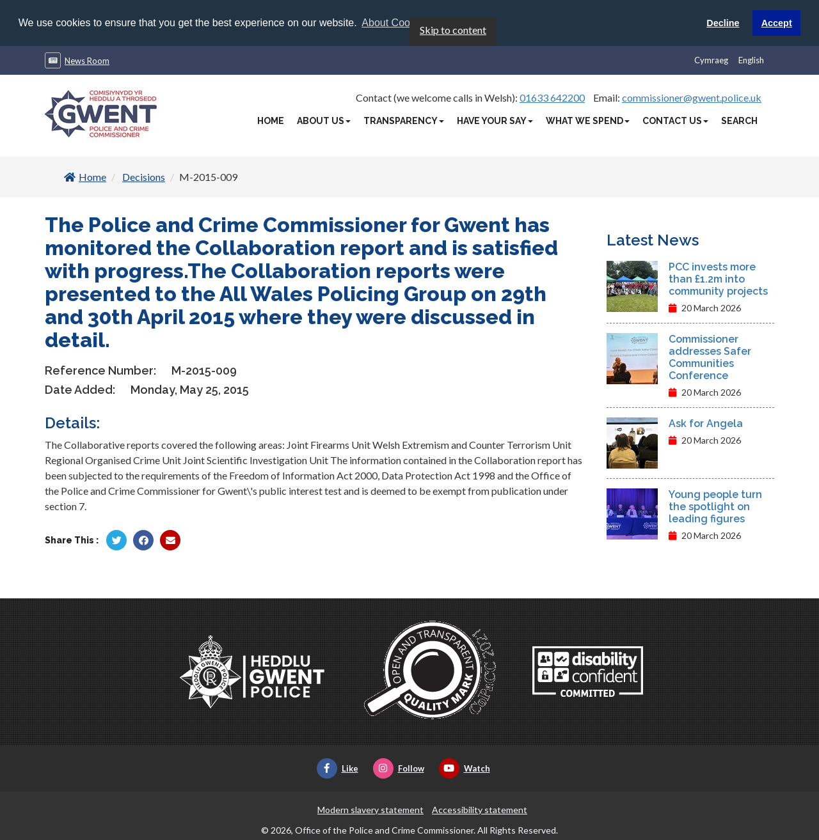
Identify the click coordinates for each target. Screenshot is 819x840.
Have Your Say (495, 120)
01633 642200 (552, 97)
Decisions (143, 176)
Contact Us (675, 120)
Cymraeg (711, 59)
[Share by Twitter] (116, 539)
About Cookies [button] (395, 22)
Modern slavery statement (370, 809)
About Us (324, 120)
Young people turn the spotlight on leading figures (715, 506)
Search (739, 120)
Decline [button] (722, 23)
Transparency (403, 120)
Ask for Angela (706, 423)
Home (270, 120)
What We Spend (588, 120)
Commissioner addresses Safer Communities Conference (710, 356)
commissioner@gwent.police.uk (691, 97)
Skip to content (453, 29)
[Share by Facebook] (143, 539)
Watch (464, 768)
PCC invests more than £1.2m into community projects (718, 278)
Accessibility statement (479, 809)
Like (337, 768)
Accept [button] (776, 23)
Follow (398, 768)
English (751, 59)
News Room (87, 60)
